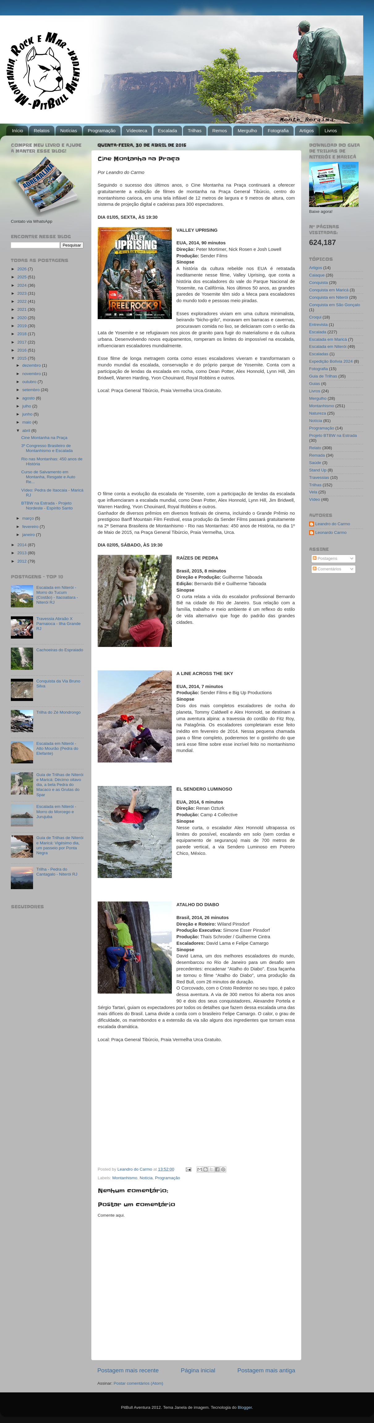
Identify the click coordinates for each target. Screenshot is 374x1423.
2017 (22, 342)
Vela (313, 492)
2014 (22, 545)
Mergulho (247, 130)
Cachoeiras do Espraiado (59, 650)
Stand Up (317, 470)
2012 (22, 561)
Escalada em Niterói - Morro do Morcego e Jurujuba (56, 811)
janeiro (29, 534)
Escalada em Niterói (327, 346)
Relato (315, 447)
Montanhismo (124, 1178)
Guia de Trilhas (323, 376)
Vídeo (314, 499)
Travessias (319, 477)
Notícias (68, 130)
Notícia (146, 1178)
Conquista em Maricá (329, 290)
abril (26, 430)
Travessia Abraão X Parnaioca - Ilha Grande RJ (58, 623)
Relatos (41, 130)
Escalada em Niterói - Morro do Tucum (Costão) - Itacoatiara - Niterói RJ (57, 595)
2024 (22, 285)
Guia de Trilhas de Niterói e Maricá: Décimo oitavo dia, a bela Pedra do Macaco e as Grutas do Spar (59, 784)
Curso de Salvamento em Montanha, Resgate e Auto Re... (48, 477)
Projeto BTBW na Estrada (333, 435)
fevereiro (31, 526)
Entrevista (318, 324)
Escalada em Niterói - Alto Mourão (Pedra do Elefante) (57, 748)
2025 (22, 277)
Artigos (307, 130)
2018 (22, 333)
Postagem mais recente (128, 1370)
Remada (317, 455)
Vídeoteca (136, 130)
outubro (30, 381)
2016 (22, 350)
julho (27, 406)
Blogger (245, 1407)
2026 (22, 269)
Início (17, 130)
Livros (331, 130)
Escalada (167, 130)
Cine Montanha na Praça (44, 437)
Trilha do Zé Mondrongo (58, 712)
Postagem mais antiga (266, 1370)
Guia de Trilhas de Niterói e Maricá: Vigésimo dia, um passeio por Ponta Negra (59, 845)
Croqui (315, 317)
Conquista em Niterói (328, 297)
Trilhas (194, 130)
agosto (29, 398)
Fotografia (278, 130)
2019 (22, 325)
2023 (22, 293)
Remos (219, 130)
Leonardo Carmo (330, 532)
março (28, 518)
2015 (22, 358)
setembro (31, 389)
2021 (22, 309)
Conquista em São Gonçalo (334, 304)
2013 (22, 553)
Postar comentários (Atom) (139, 1383)
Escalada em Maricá (328, 339)
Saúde (315, 462)
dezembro (32, 365)
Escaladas (318, 354)
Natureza (317, 413)
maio (27, 422)
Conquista (318, 282)
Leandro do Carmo (332, 523)
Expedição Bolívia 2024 (331, 361)
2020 (22, 317)
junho (28, 414)
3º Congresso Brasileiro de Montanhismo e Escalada (47, 448)
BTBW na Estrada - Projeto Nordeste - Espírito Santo (47, 505)
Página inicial (198, 1370)
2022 (22, 301)
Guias (314, 383)
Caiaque (317, 275)
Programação (102, 130)
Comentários (327, 569)
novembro (32, 373)
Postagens (325, 558)
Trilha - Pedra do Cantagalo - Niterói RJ (56, 871)
